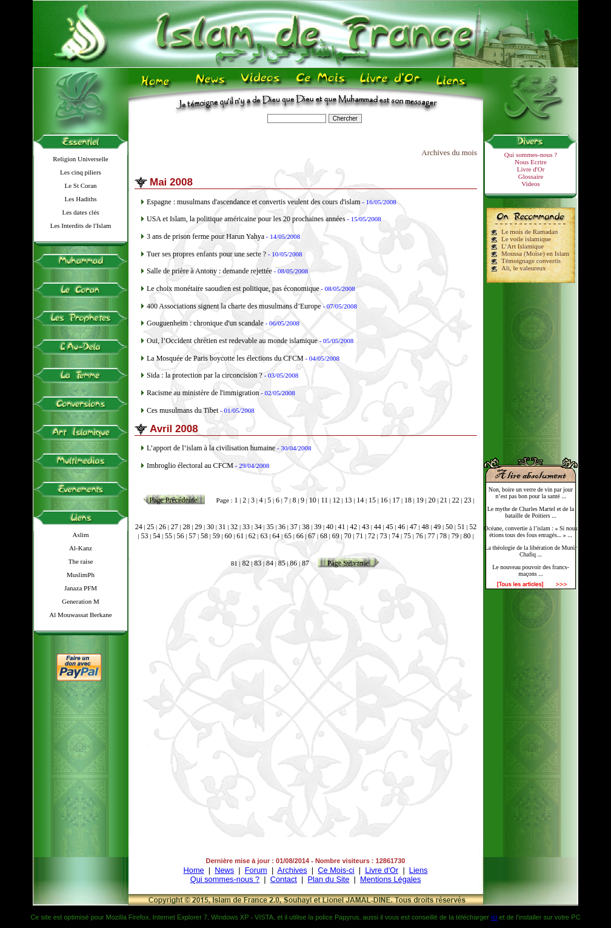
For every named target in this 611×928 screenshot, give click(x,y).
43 (365, 526)
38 (306, 526)
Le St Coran (80, 185)
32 (234, 526)
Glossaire (531, 176)
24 (138, 526)
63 (264, 536)
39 (317, 526)
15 (372, 500)
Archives (292, 870)
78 (443, 536)
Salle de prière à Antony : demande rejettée (209, 271)
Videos (530, 183)
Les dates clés (80, 212)
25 (150, 526)
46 (401, 526)
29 (198, 526)
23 (468, 500)
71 (359, 536)
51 (461, 526)
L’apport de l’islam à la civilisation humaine (211, 448)
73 (383, 536)
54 (156, 536)
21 (443, 500)
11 (325, 500)
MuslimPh (81, 574)
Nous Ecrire (531, 161)
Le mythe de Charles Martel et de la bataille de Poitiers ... (531, 512)
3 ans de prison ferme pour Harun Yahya (205, 236)
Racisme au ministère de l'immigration (203, 393)
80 (466, 536)
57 (192, 536)
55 (168, 536)
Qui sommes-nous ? (530, 154)
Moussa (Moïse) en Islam (535, 253)
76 (419, 536)
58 (204, 536)
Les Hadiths (81, 198)
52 (472, 526)
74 (395, 536)
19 (420, 500)
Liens (418, 870)
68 (323, 536)
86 (293, 563)
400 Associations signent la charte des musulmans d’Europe (234, 306)
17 (395, 500)
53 (145, 536)
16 (384, 500)
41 (342, 526)
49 (437, 526)
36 (281, 526)
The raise (80, 561)
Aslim (81, 534)
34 (258, 526)
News (224, 870)
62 (252, 536)
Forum (256, 870)
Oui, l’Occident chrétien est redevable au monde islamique (232, 340)
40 (329, 526)
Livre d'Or (531, 169)
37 (294, 526)
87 (305, 563)
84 (269, 563)
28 (186, 526)
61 (240, 536)
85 (281, 563)
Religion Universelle (80, 158)
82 (246, 563)
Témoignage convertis (531, 260)
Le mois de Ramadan (529, 231)
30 (210, 526)
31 (222, 526)
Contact (283, 879)
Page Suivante (348, 563)
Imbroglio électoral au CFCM (190, 465)
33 (246, 526)
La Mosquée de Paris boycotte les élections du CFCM (225, 358)
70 (347, 536)
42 (353, 526)
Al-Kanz (80, 548)
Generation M (80, 601)
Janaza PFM (80, 588)
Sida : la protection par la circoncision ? (204, 375)
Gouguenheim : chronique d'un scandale (205, 323)
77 (431, 536)
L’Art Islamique (522, 246)
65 (288, 536)
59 (216, 536)
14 (360, 500)
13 (348, 500)
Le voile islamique (526, 238)
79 (455, 536)
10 (312, 500)
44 (377, 526)
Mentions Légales (390, 879)
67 (311, 536)
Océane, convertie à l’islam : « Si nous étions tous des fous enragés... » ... (530, 531)
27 (174, 526)
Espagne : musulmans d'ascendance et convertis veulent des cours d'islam (254, 202)
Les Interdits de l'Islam (81, 225)
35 (269, 526)
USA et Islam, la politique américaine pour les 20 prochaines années (246, 219)
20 (431, 500)
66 (300, 536)
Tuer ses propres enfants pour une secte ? (206, 254)
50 (449, 526)
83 (257, 563)
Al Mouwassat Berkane (80, 614)
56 (180, 536)
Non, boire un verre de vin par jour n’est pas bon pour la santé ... (531, 492)
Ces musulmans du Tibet (182, 410)
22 (455, 500)
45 (389, 526)
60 (228, 536)
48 (425, 526)
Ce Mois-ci (336, 870)
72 (371, 536)
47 (413, 526)
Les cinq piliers (80, 172)
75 (407, 536)
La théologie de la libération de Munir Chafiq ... (530, 551)
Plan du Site (328, 879)
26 (162, 526)
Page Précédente (174, 500)
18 (408, 500)
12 (336, 500)
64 (275, 536)
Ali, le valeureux (523, 268)
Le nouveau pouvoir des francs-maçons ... (530, 570)
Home (194, 870)
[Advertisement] (531, 365)
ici (494, 917)
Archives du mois (449, 152)
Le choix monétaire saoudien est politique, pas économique (233, 288)
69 (335, 536)
